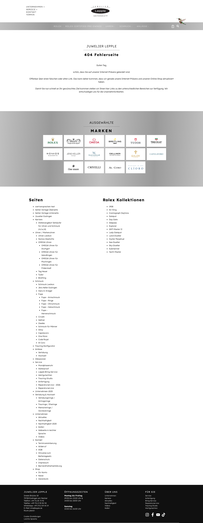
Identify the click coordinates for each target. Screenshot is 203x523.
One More (43, 331)
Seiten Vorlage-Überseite (47, 209)
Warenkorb (43, 468)
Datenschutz (44, 449)
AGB (40, 440)
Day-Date (113, 219)
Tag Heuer (43, 268)
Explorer (113, 225)
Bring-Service (151, 494)
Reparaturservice (46, 380)
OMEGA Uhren (45, 240)
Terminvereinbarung (48, 433)
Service (39, 356)
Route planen (29, 504)
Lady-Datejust (116, 231)
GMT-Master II (116, 228)
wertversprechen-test (45, 206)
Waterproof (44, 362)
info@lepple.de (36, 501)
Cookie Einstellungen (33, 509)
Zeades (41, 318)
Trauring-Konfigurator (45, 340)
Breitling (42, 275)
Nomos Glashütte (46, 237)
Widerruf (42, 436)
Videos (41, 427)
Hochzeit (42, 349)
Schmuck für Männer (48, 321)
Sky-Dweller (115, 244)
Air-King (113, 209)
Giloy (40, 324)
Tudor (41, 272)
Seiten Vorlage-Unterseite (47, 212)
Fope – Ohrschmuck (51, 300)
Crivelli (41, 312)
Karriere (39, 219)
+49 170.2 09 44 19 (42, 499)
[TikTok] (163, 508)
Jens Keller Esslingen (48, 284)
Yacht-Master (115, 250)
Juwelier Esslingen (44, 215)
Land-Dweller (115, 234)
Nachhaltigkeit (45, 412)
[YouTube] (158, 508)
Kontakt (39, 430)
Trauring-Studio (45, 371)
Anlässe (39, 343)
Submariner (114, 247)
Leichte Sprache (31, 512)
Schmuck (39, 278)
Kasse (41, 464)
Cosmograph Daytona (119, 212)
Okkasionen (41, 352)
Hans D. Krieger (45, 287)
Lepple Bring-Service (48, 365)
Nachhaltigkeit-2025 (48, 415)
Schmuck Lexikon (47, 281)
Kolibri (41, 418)
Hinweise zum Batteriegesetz (83, 519)
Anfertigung (44, 374)
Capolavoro (44, 328)
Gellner (41, 315)
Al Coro (42, 337)
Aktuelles (42, 408)
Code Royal (44, 334)
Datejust (113, 215)
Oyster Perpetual (117, 237)
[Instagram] (147, 508)
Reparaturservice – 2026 (50, 377)
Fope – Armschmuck (51, 293)
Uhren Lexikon (45, 234)
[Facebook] (153, 508)
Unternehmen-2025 (44, 384)
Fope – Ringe (47, 296)
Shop (37, 458)
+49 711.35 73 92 (38, 494)
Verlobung (43, 346)
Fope (40, 290)
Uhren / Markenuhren (45, 231)
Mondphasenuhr (46, 359)
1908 (111, 206)
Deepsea (113, 222)
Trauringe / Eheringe (48, 396)
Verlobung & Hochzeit (45, 387)
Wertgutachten (45, 368)
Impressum (44, 452)
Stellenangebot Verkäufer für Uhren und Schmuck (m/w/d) (50, 225)
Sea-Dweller (115, 240)
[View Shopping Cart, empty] (173, 26)
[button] (41, 6)
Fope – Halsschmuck (51, 303)
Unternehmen (41, 405)
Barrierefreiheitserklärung (50, 455)
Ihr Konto (43, 461)
